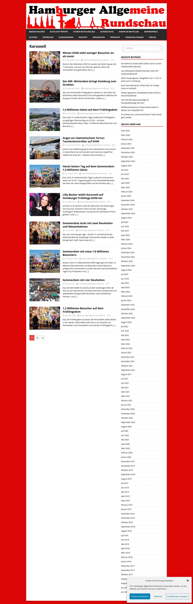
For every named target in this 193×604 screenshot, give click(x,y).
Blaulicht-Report (59, 31)
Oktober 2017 (127, 574)
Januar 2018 (126, 561)
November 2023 (128, 257)
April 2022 (125, 339)
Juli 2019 (124, 483)
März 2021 (125, 396)
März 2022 (125, 344)
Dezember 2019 (128, 461)
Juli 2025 (124, 170)
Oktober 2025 (127, 157)
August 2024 (126, 217)
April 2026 (125, 130)
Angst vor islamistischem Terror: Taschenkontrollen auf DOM (84, 139)
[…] (93, 70)
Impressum (48, 37)
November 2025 (128, 152)
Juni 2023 (125, 278)
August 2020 (126, 426)
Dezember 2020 (128, 409)
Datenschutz (107, 31)
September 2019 (128, 474)
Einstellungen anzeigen (177, 596)
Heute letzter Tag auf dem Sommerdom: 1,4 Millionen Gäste (89, 168)
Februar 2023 (126, 296)
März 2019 (125, 500)
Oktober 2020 (127, 418)
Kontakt (83, 37)
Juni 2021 (125, 383)
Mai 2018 (125, 544)
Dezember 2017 (128, 566)
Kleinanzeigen (66, 37)
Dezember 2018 (128, 513)
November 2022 (128, 309)
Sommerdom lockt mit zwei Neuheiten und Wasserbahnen (88, 224)
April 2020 (125, 444)
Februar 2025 (126, 191)
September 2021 (128, 370)
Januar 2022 (126, 352)
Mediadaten (99, 37)
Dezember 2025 (128, 148)
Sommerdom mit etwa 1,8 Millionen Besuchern (86, 253)
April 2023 (125, 287)
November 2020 (128, 413)
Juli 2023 (124, 274)
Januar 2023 (126, 300)
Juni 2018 (125, 539)
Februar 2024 (126, 244)
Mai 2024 (125, 230)
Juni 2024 (125, 226)
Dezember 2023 (128, 252)
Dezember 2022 (128, 304)
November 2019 (128, 466)
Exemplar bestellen (129, 31)
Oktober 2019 (127, 470)
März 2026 (125, 135)
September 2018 (128, 526)
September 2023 (128, 265)
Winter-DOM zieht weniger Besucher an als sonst (88, 54)
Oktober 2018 (127, 522)
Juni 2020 (125, 435)
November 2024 (128, 204)
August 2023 (126, 270)
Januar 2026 (126, 144)
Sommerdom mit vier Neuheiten (84, 280)
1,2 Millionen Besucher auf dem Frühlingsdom (83, 309)
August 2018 (126, 531)
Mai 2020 (125, 439)
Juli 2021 (124, 379)
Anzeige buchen (37, 31)
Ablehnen (158, 596)
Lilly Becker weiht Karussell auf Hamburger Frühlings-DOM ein (83, 196)
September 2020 (128, 422)
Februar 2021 (126, 400)
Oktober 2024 (127, 209)
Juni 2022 (125, 331)
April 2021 (125, 392)
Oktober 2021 (127, 365)
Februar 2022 (126, 348)
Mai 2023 (125, 283)
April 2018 (125, 548)
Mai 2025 (125, 178)
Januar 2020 (126, 457)
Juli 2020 (124, 431)
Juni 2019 (125, 487)
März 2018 (125, 552)
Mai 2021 (125, 387)
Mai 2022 (125, 335)
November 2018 (128, 518)
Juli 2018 (124, 535)
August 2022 (126, 322)
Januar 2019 (126, 509)
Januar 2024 (126, 248)
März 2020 (125, 448)
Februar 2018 (126, 557)
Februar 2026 (126, 139)
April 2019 (125, 496)
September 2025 (128, 161)
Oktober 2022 (127, 313)
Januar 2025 (126, 196)
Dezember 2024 (128, 200)
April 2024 (125, 235)
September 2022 (128, 318)
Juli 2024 (124, 222)
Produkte (115, 37)
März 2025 (125, 187)
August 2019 (126, 479)
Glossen (33, 37)
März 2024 (125, 239)
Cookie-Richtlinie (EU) (84, 31)
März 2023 (125, 291)
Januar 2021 (126, 405)
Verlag (152, 37)
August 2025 (126, 165)
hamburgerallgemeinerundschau (96, 60)
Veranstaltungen (134, 37)
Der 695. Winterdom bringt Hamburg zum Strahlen (89, 82)
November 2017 (128, 570)
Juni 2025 (125, 174)
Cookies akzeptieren (140, 596)
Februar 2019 (126, 505)
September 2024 (128, 213)
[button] (187, 580)
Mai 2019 (125, 492)
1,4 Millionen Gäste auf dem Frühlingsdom (90, 109)
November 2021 (128, 361)
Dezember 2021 (128, 357)
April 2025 (125, 183)
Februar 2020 (126, 452)
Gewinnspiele (151, 31)
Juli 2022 (124, 326)
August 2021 (126, 374)
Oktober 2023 (127, 261)
